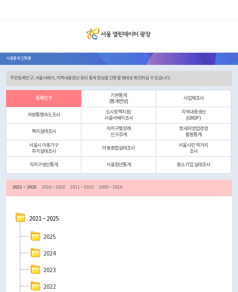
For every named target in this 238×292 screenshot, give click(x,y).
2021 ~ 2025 (24, 187)
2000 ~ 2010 (110, 187)
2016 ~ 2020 (53, 187)
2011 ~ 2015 (82, 187)
